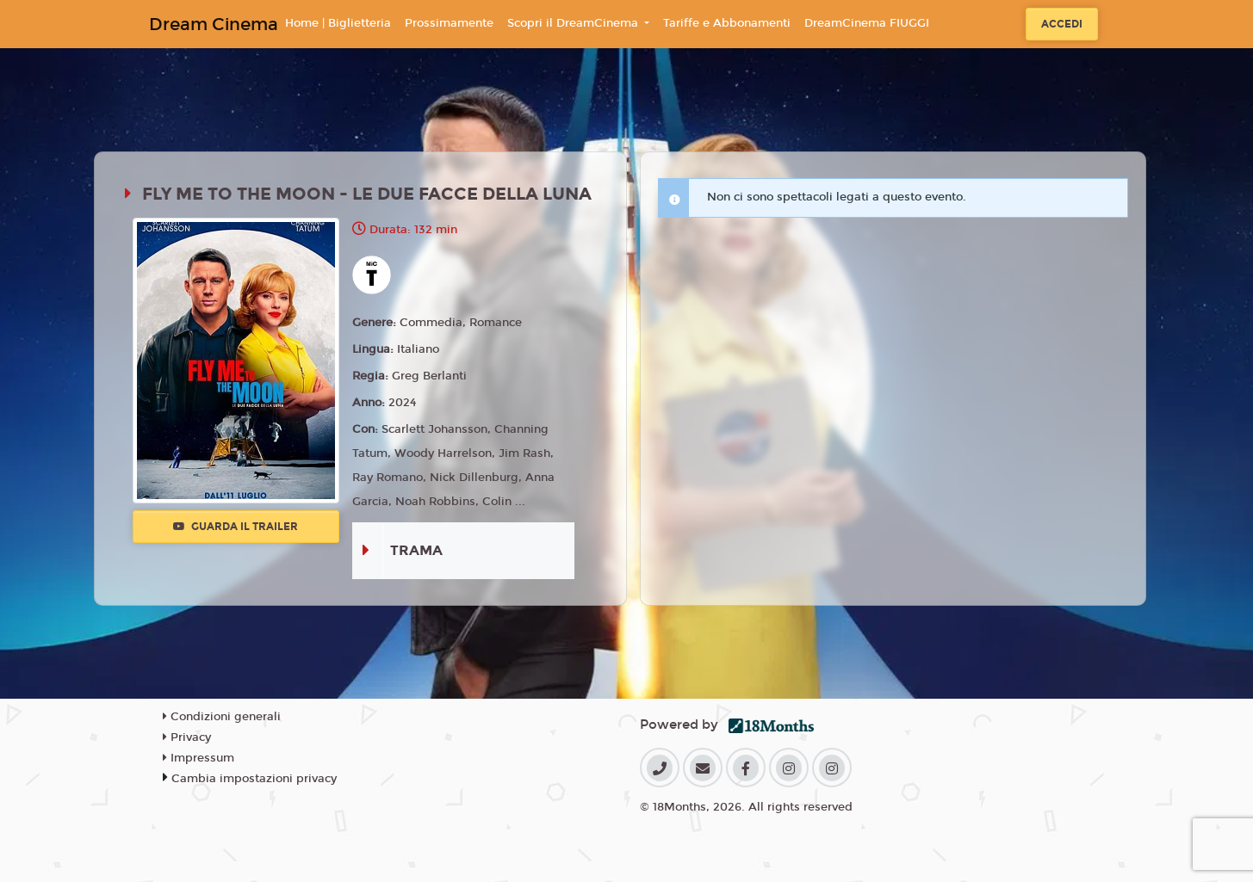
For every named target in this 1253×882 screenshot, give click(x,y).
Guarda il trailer (235, 527)
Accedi (1061, 24)
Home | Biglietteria (338, 23)
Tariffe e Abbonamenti (727, 23)
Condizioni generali (222, 717)
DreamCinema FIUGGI (866, 23)
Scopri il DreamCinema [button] (574, 23)
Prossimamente (449, 23)
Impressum (198, 758)
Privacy (187, 737)
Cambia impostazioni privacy (254, 779)
